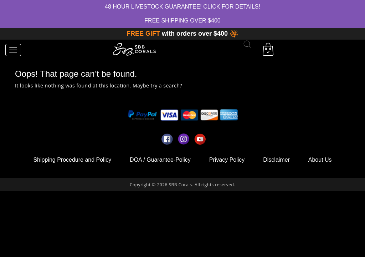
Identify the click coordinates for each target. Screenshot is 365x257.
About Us (320, 160)
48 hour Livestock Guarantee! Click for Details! (182, 7)
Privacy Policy (227, 160)
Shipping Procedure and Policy (72, 160)
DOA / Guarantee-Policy (160, 160)
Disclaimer (276, 160)
